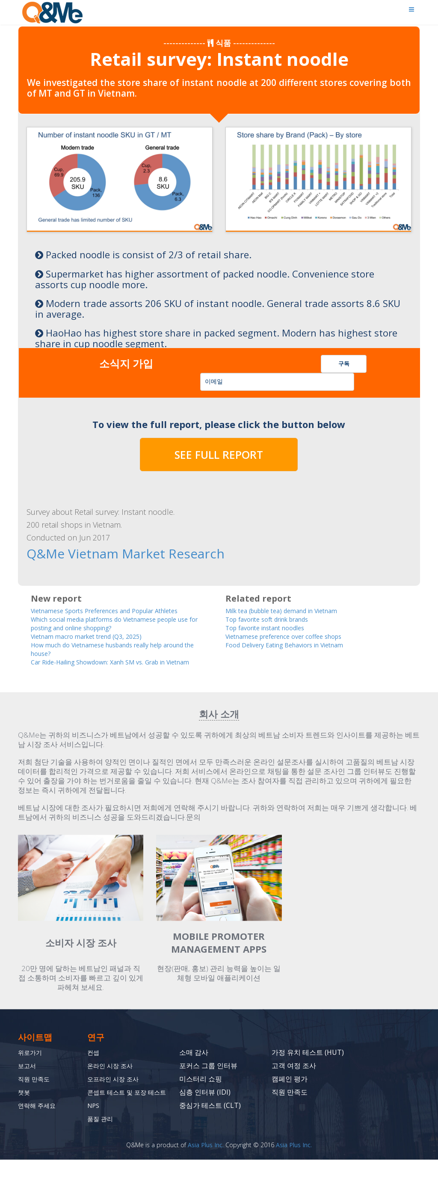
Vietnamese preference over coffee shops (294, 636)
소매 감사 (193, 1062)
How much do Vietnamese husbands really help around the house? (111, 649)
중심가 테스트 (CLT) (210, 1115)
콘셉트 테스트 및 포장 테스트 (125, 1106)
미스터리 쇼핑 (200, 1089)
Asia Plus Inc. (206, 1163)
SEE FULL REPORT (219, 454)
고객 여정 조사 (294, 1076)
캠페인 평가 (290, 1089)
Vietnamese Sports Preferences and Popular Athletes (119, 609)
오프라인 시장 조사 (116, 1089)
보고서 (28, 1076)
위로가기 (31, 1062)
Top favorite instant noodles (273, 627)
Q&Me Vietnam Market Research (96, 553)
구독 (343, 363)
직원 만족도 (36, 1089)
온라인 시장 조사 (113, 1076)
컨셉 (94, 1062)
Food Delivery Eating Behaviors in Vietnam (296, 645)
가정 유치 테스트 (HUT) (308, 1062)
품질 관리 (101, 1137)
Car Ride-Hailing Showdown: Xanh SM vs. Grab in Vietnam (113, 667)
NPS (94, 1123)
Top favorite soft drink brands (276, 618)
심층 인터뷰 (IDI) (205, 1102)
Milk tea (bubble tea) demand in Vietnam (294, 609)
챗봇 (25, 1102)
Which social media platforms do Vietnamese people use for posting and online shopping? (120, 622)
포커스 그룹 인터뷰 (208, 1076)
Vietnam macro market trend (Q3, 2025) (98, 636)
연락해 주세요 (39, 1115)
